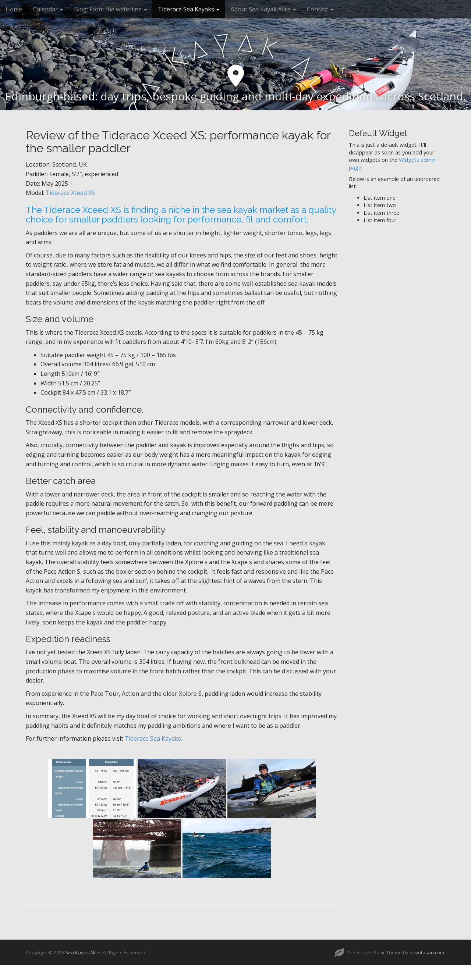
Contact (320, 9)
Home (14, 9)
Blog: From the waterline (110, 9)
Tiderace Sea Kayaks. (153, 738)
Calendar (48, 9)
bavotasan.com (427, 952)
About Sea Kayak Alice (263, 9)
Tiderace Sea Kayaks (188, 9)
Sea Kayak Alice (82, 952)
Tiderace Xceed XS (70, 193)
